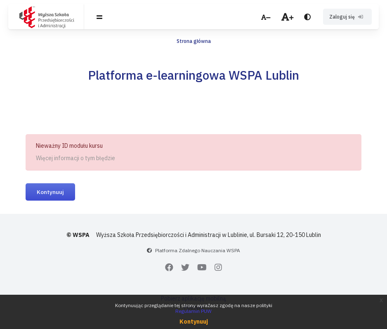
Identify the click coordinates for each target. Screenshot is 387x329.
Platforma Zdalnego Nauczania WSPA (197, 250)
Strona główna (194, 41)
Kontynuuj (50, 192)
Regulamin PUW (193, 311)
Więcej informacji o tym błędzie (75, 158)
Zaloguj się (347, 17)
